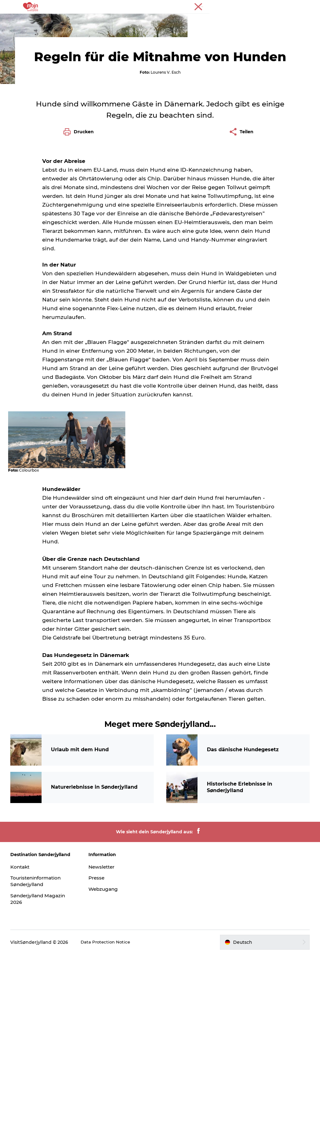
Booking (241, 20)
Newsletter (103, 1039)
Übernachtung (179, 20)
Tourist (289, 6)
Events (214, 20)
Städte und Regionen (127, 20)
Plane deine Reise (160, 27)
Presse (308, 6)
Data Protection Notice (109, 1114)
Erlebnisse (81, 20)
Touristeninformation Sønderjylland (39, 1053)
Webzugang (105, 1062)
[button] (263, 1114)
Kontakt (22, 1039)
